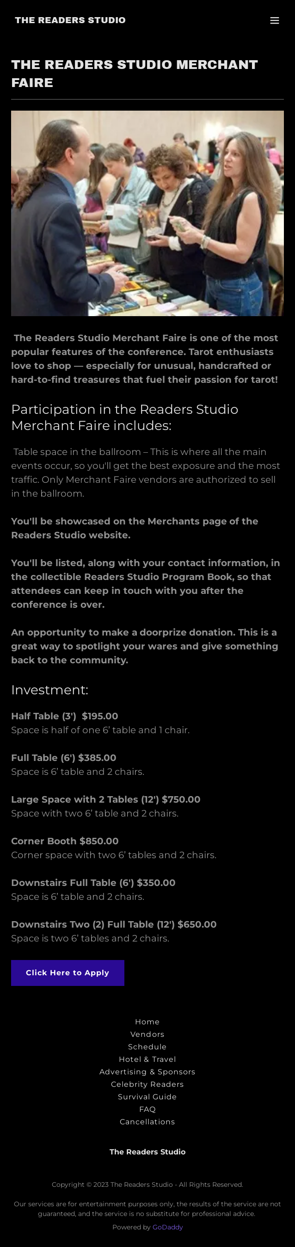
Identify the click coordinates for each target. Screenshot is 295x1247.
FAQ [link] (147, 1109)
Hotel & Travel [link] (147, 1059)
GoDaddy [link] (168, 1227)
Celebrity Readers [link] (147, 1084)
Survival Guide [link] (147, 1096)
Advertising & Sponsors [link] (147, 1071)
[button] (274, 20)
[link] (70, 20)
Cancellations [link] (147, 1121)
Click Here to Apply (68, 972)
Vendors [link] (147, 1034)
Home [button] (147, 1021)
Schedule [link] (147, 1046)
